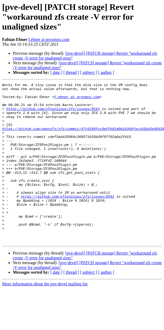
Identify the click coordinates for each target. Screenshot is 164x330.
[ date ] (56, 72)
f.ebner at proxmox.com (48, 39)
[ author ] (106, 72)
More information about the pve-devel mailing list (45, 316)
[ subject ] (88, 72)
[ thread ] (71, 72)
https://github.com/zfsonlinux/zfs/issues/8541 (53, 114)
